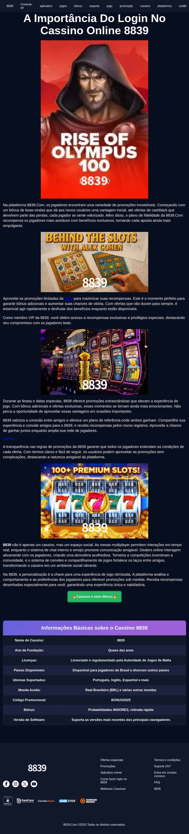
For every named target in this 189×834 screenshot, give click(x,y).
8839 (10, 6)
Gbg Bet (8, 438)
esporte (94, 6)
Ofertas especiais (111, 760)
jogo (109, 6)
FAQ (157, 782)
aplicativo (46, 6)
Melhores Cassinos (113, 788)
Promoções (107, 766)
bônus (78, 6)
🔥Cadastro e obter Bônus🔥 (94, 596)
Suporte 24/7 (162, 766)
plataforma (165, 6)
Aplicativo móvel (111, 772)
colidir (183, 6)
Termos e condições (167, 760)
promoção (126, 6)
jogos (63, 6)
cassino (145, 6)
